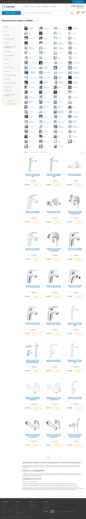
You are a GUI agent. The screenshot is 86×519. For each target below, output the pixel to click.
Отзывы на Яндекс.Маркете (23, 1)
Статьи (30, 508)
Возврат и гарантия (11, 1)
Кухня (16, 510)
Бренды (17, 514)
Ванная (17, 504)
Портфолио (26, 6)
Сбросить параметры (11, 103)
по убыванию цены (44, 152)
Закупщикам (53, 6)
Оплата (32, 6)
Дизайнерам (45, 6)
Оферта (3, 512)
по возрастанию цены (34, 152)
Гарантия (31, 506)
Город (3, 1)
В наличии (6, 27)
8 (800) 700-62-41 (46, 506)
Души (16, 506)
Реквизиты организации (7, 510)
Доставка (37, 6)
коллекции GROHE (30, 487)
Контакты (32, 1)
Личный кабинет (78, 1)
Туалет (16, 508)
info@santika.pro (80, 7)
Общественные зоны (19, 512)
